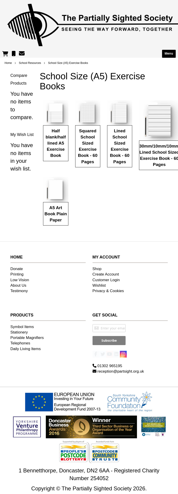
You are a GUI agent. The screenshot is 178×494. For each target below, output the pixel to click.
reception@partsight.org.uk (118, 369)
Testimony (19, 291)
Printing (17, 274)
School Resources (30, 63)
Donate (16, 269)
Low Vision (19, 280)
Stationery (19, 332)
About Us (18, 285)
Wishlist (99, 285)
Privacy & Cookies (108, 291)
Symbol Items (22, 327)
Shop (97, 269)
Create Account (106, 274)
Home (9, 63)
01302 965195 (107, 363)
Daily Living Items (25, 349)
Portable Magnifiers (27, 338)
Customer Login (106, 280)
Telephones (20, 343)
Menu (169, 53)
